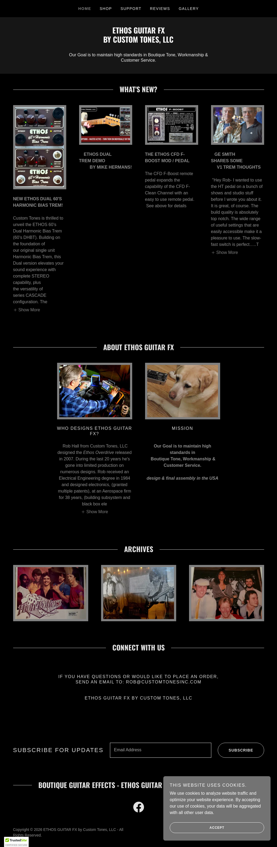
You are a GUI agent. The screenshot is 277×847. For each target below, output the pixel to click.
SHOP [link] (106, 8)
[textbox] (160, 750)
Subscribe (235, 750)
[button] (26, 309)
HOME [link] (84, 8)
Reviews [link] (160, 8)
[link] (138, 41)
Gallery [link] (189, 8)
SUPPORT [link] (130, 8)
